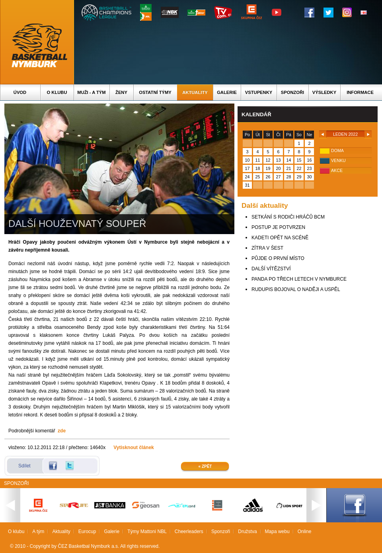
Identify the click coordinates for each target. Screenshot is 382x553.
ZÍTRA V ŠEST (267, 248)
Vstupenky (258, 92)
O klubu (57, 92)
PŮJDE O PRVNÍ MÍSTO (277, 258)
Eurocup (87, 531)
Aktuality (194, 92)
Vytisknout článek (133, 447)
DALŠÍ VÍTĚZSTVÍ (271, 269)
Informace (360, 92)
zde (62, 431)
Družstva (247, 531)
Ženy (121, 92)
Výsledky (324, 92)
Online (305, 531)
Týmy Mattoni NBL (147, 531)
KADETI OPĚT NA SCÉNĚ (279, 237)
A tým (38, 531)
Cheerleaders (189, 531)
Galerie (227, 92)
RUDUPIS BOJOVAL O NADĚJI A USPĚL (295, 289)
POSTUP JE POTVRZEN (278, 227)
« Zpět (205, 466)
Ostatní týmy (155, 92)
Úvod (20, 92)
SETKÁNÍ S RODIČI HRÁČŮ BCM (288, 217)
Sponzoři (292, 92)
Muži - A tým (91, 92)
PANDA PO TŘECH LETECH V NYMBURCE (299, 279)
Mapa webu (277, 531)
